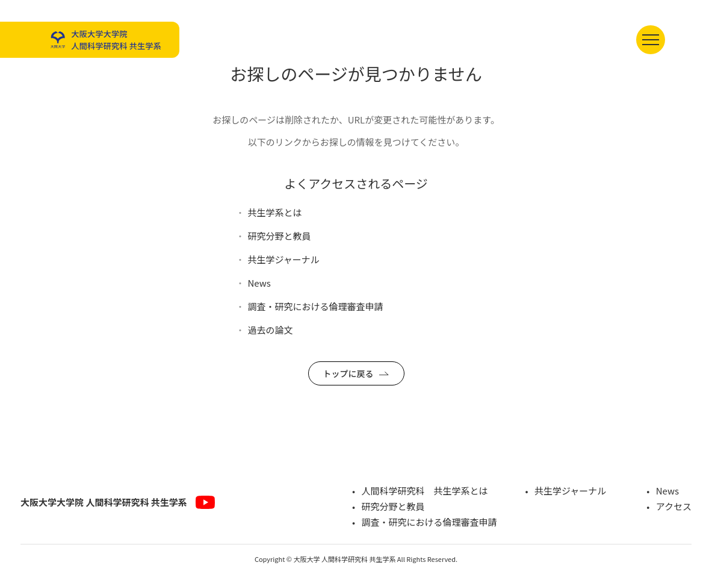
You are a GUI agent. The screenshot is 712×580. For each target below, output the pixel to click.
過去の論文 (270, 329)
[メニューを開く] (650, 39)
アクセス (674, 506)
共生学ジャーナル (284, 259)
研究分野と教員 (279, 235)
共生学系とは (275, 212)
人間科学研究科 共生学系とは (424, 490)
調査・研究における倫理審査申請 (315, 306)
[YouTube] (205, 502)
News (259, 282)
